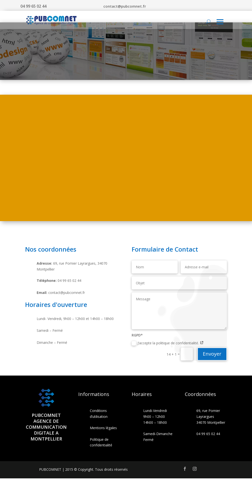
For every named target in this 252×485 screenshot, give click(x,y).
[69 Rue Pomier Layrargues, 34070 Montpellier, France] (126, 164)
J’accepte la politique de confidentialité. (168, 349)
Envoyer (212, 360)
